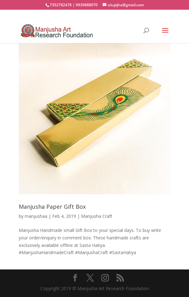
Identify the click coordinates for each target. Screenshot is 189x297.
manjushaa (36, 216)
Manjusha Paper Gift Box (52, 206)
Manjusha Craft (96, 216)
